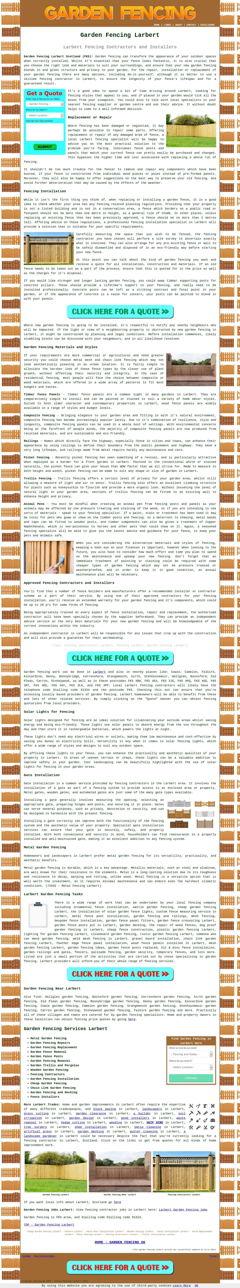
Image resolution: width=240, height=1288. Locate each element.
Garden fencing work (42, 672)
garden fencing (178, 259)
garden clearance (91, 1113)
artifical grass (38, 1131)
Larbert (99, 672)
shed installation (91, 1127)
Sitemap (26, 1256)
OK (196, 1285)
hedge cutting (73, 1122)
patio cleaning (147, 1127)
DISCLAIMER (207, 25)
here (132, 1019)
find (37, 997)
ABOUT (178, 25)
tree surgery (35, 1127)
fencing (101, 139)
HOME (157, 25)
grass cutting (36, 1113)
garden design (81, 1118)
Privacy (214, 1256)
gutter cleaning (144, 1131)
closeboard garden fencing (113, 934)
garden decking (91, 1131)
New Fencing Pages (44, 1256)
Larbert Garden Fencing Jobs (183, 1209)
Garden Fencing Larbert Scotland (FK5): (58, 56)
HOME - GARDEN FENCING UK (120, 1242)
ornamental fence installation (101, 907)
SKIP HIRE (154, 1122)
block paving (104, 1109)
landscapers (152, 1109)
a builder (142, 1113)
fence (58, 174)
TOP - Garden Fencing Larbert (49, 1224)
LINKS (167, 25)
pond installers (135, 1118)
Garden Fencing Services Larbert (66, 1028)
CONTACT (191, 25)
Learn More (182, 1285)
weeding (115, 1122)
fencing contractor (56, 79)
